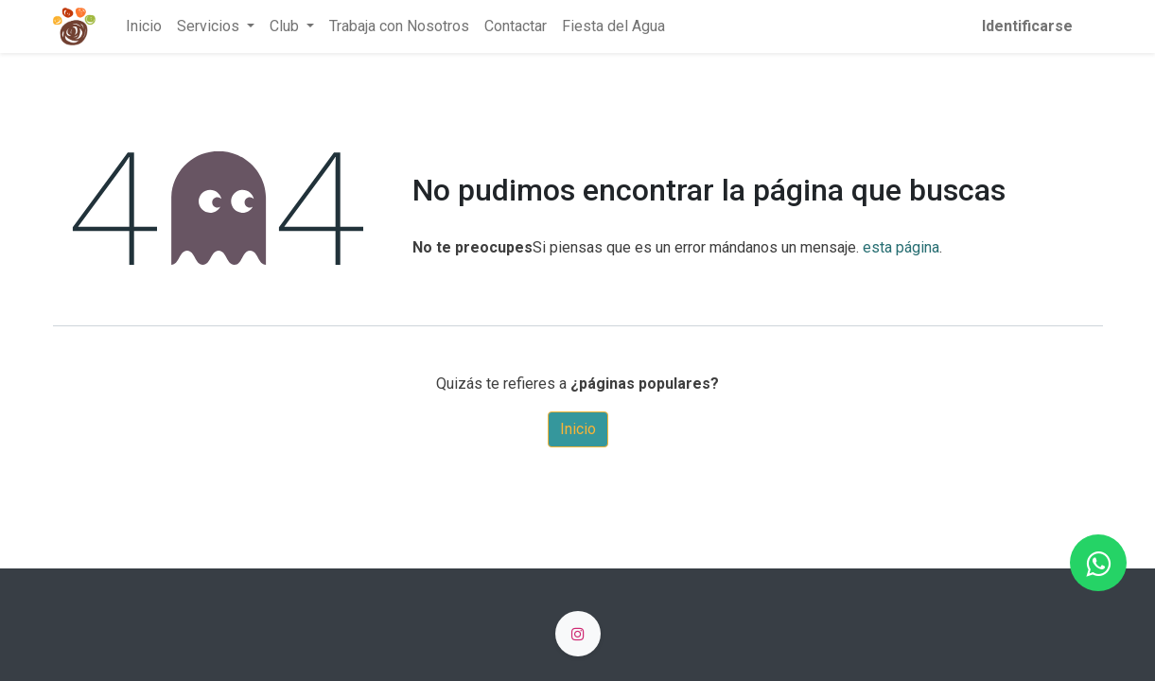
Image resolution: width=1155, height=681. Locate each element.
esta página (901, 247)
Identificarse (1027, 26)
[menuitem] (143, 26)
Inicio (578, 429)
